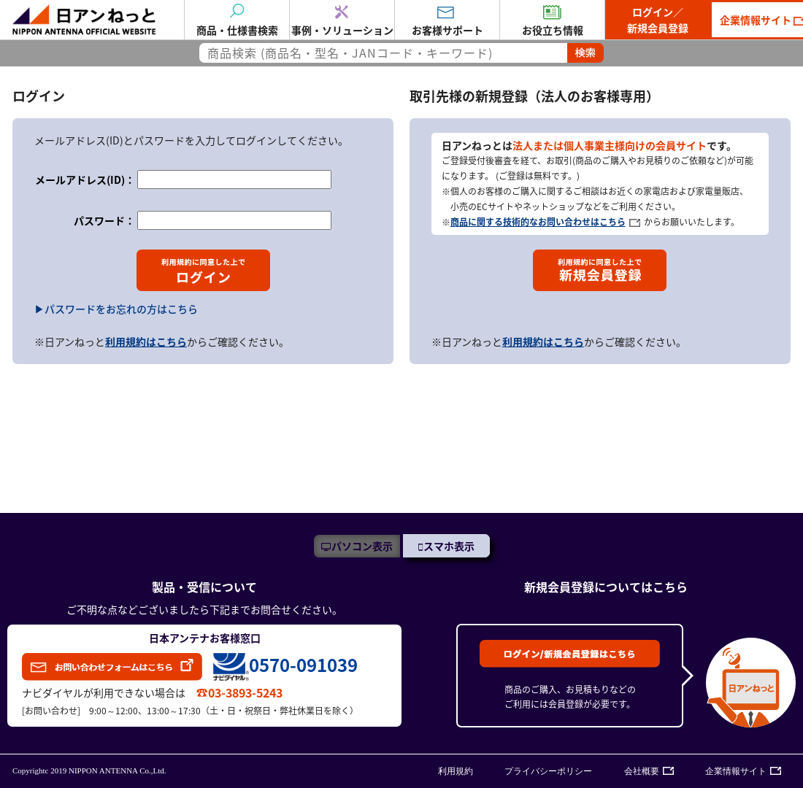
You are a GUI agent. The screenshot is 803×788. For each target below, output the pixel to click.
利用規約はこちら (146, 341)
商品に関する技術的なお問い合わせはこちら (538, 221)
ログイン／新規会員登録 (657, 19)
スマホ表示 (448, 545)
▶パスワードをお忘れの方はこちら (116, 308)
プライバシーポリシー (548, 771)
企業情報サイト (735, 771)
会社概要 (641, 771)
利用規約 (455, 771)
